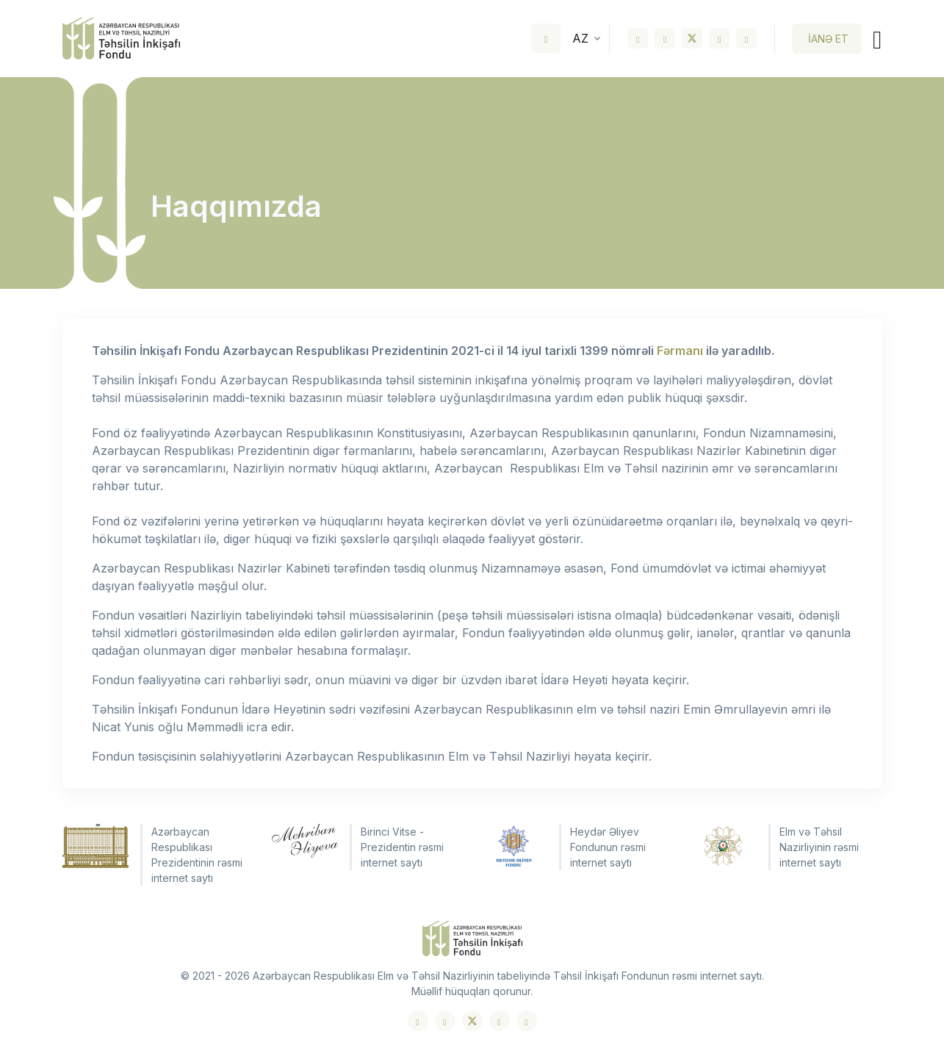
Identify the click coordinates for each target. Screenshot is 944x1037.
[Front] (121, 39)
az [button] (580, 38)
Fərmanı (680, 350)
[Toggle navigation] (871, 38)
